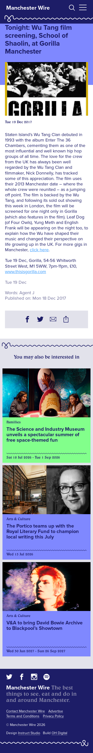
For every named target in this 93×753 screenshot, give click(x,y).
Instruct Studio (29, 733)
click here (39, 249)
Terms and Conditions (22, 716)
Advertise (55, 711)
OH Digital (59, 733)
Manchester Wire (28, 7)
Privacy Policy (53, 716)
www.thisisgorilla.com (25, 271)
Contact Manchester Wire (25, 711)
